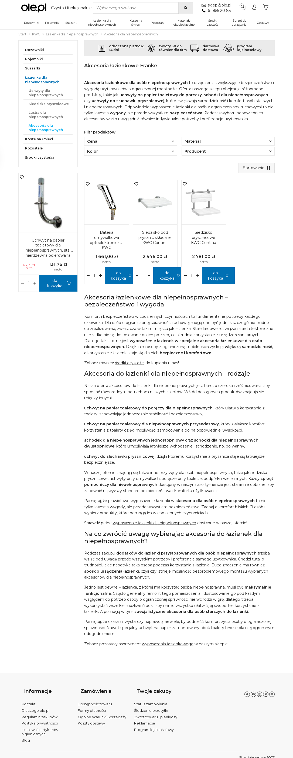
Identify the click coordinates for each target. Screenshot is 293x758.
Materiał (228, 141)
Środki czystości (213, 22)
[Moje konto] (253, 7)
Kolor (130, 151)
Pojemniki (52, 23)
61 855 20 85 (217, 10)
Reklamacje (144, 718)
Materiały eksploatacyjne (184, 22)
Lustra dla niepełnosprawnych (46, 115)
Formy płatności (92, 705)
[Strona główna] (57, 7)
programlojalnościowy (249, 48)
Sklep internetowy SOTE (257, 752)
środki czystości (129, 364)
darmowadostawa (211, 48)
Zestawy (263, 23)
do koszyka (118, 277)
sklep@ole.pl (218, 5)
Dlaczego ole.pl (35, 705)
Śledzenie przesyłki (151, 705)
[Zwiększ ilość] (88, 276)
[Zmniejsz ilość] (101, 276)
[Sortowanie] (255, 168)
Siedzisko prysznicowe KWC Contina (203, 238)
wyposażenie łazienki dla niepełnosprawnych (154, 524)
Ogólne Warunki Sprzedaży (102, 712)
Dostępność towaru (95, 699)
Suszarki (71, 23)
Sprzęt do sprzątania (239, 22)
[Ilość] (95, 276)
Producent (228, 151)
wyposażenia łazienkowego (167, 645)
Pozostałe (157, 23)
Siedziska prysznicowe (49, 104)
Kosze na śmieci (136, 22)
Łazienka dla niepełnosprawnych (102, 22)
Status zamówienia (150, 699)
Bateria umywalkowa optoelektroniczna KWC (107, 241)
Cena (130, 141)
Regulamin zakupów (39, 712)
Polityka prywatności (40, 718)
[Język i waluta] (241, 7)
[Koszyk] (265, 7)
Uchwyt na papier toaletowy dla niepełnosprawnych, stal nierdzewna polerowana (48, 248)
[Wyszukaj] (184, 8)
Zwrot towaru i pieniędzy (155, 712)
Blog (26, 735)
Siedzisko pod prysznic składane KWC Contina (155, 238)
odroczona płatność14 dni (126, 48)
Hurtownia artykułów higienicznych (40, 727)
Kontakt (29, 699)
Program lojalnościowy (154, 725)
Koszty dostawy (91, 718)
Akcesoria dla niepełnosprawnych (46, 127)
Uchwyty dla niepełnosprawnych (46, 93)
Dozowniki (31, 23)
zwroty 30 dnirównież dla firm (173, 48)
